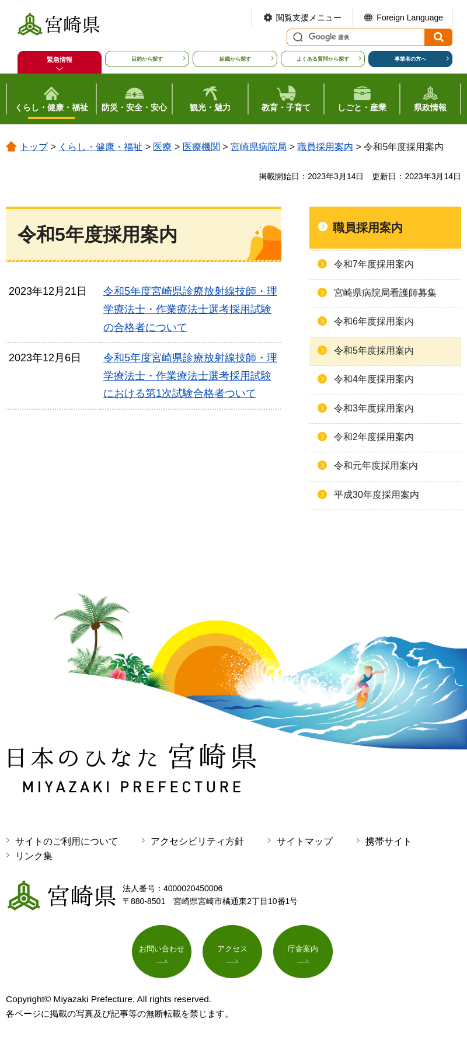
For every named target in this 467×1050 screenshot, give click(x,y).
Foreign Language (410, 17)
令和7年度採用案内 (374, 264)
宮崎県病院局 (259, 147)
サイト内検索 (296, 37)
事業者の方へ (410, 59)
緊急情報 (59, 59)
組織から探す (235, 59)
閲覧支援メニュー (308, 17)
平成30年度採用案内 (376, 495)
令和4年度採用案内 (374, 379)
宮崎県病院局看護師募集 (385, 293)
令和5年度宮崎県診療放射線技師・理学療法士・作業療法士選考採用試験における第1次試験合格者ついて (190, 375)
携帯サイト (388, 841)
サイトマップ (305, 841)
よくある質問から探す (323, 59)
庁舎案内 (303, 952)
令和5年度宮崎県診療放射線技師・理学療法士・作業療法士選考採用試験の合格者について (190, 309)
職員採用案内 (325, 147)
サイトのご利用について (66, 841)
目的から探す (147, 59)
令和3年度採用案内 (374, 408)
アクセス (232, 952)
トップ (34, 147)
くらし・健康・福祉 (100, 147)
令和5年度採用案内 (374, 350)
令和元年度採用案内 (376, 465)
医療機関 (201, 147)
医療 (162, 147)
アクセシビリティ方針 (197, 841)
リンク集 (34, 856)
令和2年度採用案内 (374, 437)
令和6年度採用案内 (374, 321)
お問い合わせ (161, 952)
